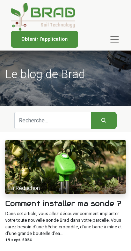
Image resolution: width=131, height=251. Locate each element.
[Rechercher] (104, 120)
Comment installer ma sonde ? (63, 203)
